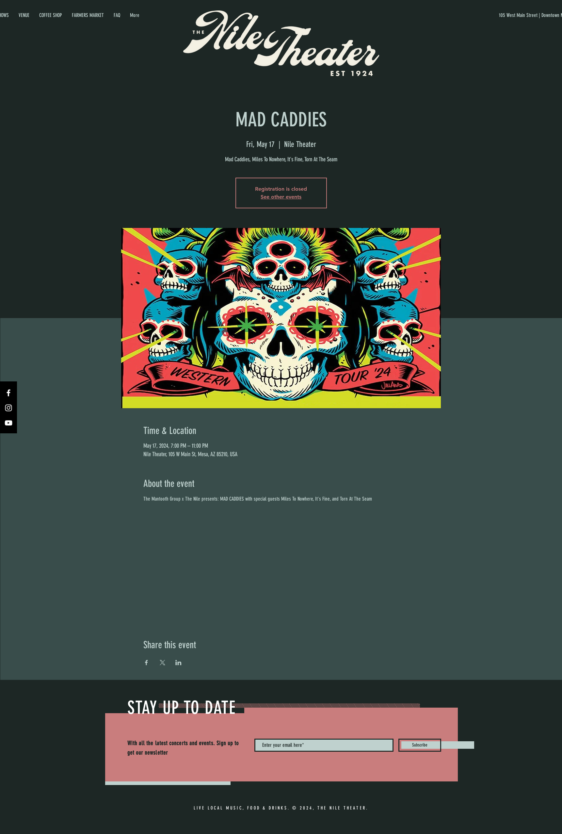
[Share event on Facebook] (146, 662)
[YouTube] (8, 422)
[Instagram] (8, 407)
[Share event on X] (162, 662)
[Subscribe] (419, 745)
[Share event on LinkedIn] (178, 662)
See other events (281, 197)
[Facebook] (8, 392)
